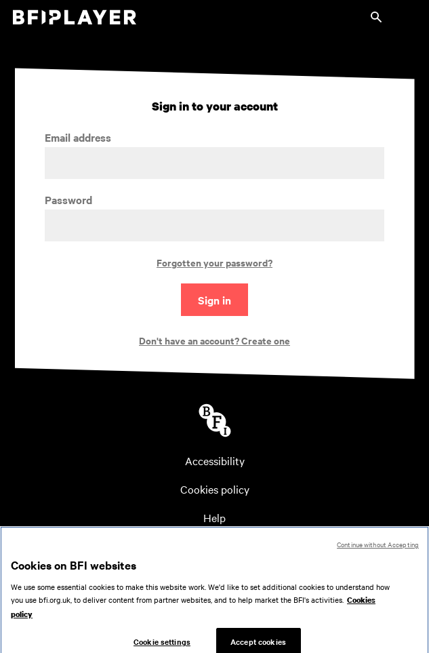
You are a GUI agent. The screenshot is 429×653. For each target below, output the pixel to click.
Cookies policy (214, 488)
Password (68, 200)
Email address (78, 137)
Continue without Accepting (378, 549)
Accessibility (215, 460)
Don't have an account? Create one (214, 340)
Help (214, 517)
